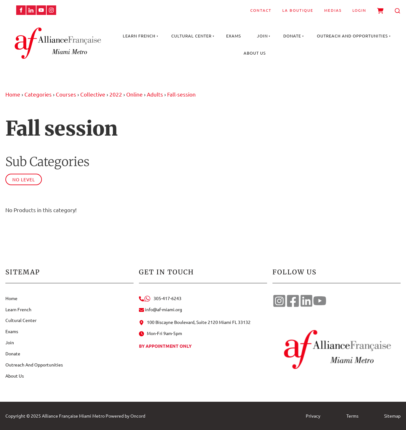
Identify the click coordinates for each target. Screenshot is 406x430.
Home (12, 94)
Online (134, 94)
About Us (255, 53)
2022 (115, 94)
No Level (23, 179)
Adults (155, 94)
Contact (261, 10)
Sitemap (392, 416)
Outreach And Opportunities (352, 35)
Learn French (139, 35)
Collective (92, 94)
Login (359, 10)
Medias (333, 10)
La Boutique (297, 10)
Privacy (313, 416)
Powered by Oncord (125, 416)
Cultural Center (191, 35)
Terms (352, 416)
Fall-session (181, 94)
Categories (38, 94)
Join (262, 35)
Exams (233, 35)
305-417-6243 (160, 298)
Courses (66, 94)
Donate (292, 35)
